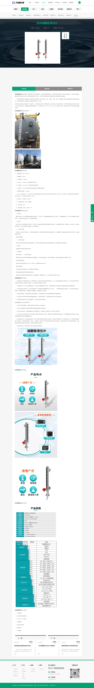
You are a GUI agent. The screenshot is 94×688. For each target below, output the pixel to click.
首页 (30, 2)
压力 (34, 9)
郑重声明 (15, 675)
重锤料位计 (53, 15)
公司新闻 (33, 669)
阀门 (78, 9)
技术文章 (57, 2)
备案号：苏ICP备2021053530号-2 (41, 685)
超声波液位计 (61, 15)
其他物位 (76, 15)
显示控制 (60, 9)
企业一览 (15, 673)
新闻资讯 (50, 2)
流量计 (16, 9)
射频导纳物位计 (37, 15)
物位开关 (14, 15)
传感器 (51, 9)
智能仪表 (69, 9)
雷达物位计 (28, 15)
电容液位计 (21, 15)
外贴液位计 (69, 15)
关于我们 (37, 2)
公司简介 (15, 669)
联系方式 (42, 669)
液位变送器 (45, 15)
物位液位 (24, 9)
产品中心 (43, 3)
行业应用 (64, 2)
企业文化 (15, 671)
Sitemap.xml (52, 685)
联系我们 (71, 2)
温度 (42, 9)
